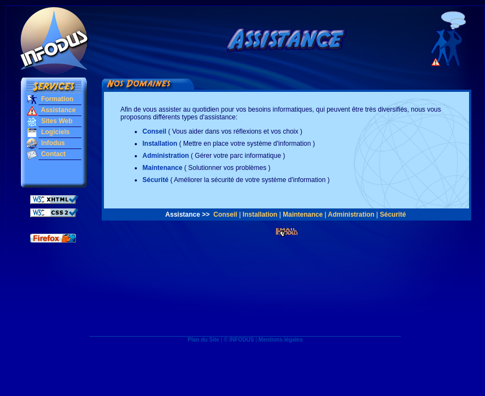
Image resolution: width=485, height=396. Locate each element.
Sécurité (155, 180)
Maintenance (162, 168)
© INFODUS (239, 340)
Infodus (52, 143)
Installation (159, 143)
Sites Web (55, 121)
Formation (56, 99)
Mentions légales (280, 340)
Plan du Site (203, 340)
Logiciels (54, 132)
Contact (52, 154)
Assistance (57, 110)
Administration (165, 156)
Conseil (154, 131)
